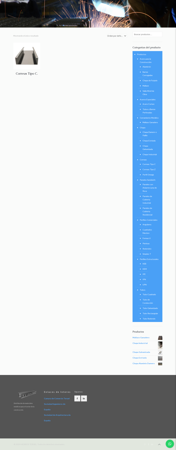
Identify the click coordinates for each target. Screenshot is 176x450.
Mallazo (146, 86)
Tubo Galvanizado (150, 308)
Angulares (147, 224)
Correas (143, 159)
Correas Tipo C (149, 164)
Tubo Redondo (149, 318)
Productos (141, 54)
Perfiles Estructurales (149, 259)
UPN (145, 284)
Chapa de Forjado (150, 80)
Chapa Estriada (149, 140)
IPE (144, 274)
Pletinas (146, 243)
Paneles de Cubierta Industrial (147, 199)
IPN (144, 279)
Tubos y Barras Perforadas (149, 111)
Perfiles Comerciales (148, 220)
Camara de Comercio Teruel (57, 398)
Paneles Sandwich (147, 180)
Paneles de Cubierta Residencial (147, 211)
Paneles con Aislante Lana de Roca (150, 187)
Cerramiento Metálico (149, 118)
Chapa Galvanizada (148, 147)
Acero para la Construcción (146, 60)
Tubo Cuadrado (149, 294)
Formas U (147, 238)
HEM (145, 269)
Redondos (147, 249)
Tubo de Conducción (148, 301)
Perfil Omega (148, 174)
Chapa (142, 127)
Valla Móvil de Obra (148, 92)
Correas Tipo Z (149, 169)
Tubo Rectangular (150, 313)
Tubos (142, 290)
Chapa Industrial (150, 154)
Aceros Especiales (148, 99)
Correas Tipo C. (27, 74)
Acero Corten (148, 104)
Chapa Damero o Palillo (150, 134)
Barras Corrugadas (148, 73)
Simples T (147, 254)
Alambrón (147, 67)
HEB (144, 264)
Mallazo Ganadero (150, 122)
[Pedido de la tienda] (117, 36)
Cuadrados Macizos (147, 231)
